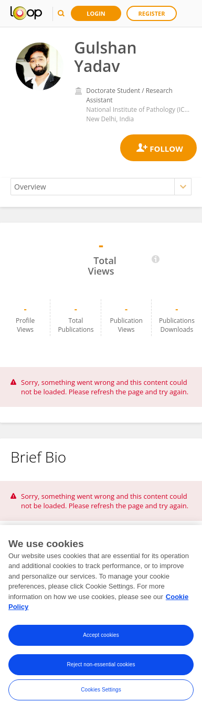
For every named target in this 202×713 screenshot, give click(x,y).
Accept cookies (101, 635)
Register (152, 13)
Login (96, 13)
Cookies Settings (101, 690)
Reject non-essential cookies (101, 665)
